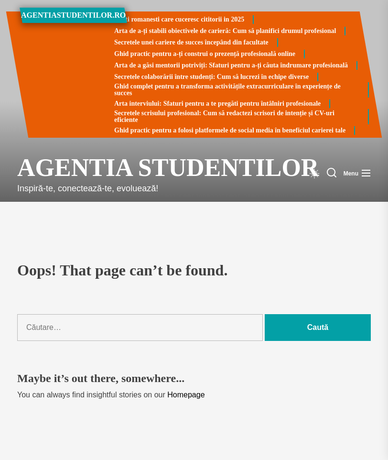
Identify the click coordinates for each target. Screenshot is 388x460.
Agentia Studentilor (108, 167)
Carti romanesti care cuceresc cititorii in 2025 (179, 19)
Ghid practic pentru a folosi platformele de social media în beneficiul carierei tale (229, 130)
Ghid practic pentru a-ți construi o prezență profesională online (204, 53)
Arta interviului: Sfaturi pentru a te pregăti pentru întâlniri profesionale (217, 103)
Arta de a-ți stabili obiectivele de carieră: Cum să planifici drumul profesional (225, 30)
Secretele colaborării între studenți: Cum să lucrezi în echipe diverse (211, 76)
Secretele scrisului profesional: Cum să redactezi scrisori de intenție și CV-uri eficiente (224, 116)
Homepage (186, 395)
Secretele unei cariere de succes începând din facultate (191, 42)
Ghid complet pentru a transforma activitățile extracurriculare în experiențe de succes (227, 90)
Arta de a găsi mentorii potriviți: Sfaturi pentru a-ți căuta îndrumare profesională (231, 65)
